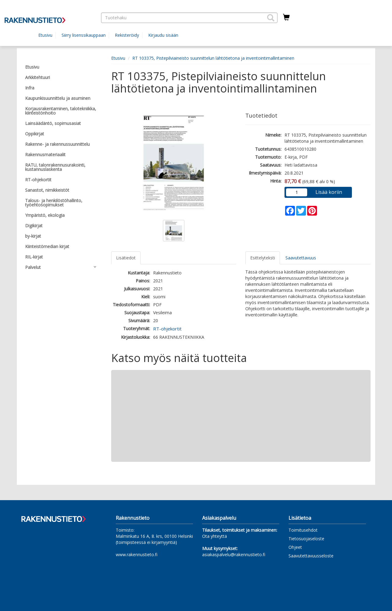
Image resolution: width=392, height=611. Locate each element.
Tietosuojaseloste (306, 538)
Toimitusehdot (303, 530)
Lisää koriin (328, 192)
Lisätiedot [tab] (126, 258)
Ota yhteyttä (214, 536)
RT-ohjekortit (167, 329)
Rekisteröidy (127, 35)
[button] (270, 17)
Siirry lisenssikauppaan (84, 35)
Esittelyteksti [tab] (262, 258)
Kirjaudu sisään (163, 35)
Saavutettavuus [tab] (300, 258)
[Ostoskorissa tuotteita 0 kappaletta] (286, 17)
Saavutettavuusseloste (311, 556)
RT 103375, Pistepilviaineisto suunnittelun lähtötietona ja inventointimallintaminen (213, 58)
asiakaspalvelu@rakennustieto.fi (233, 554)
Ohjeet (295, 547)
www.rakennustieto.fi (136, 554)
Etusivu (45, 35)
